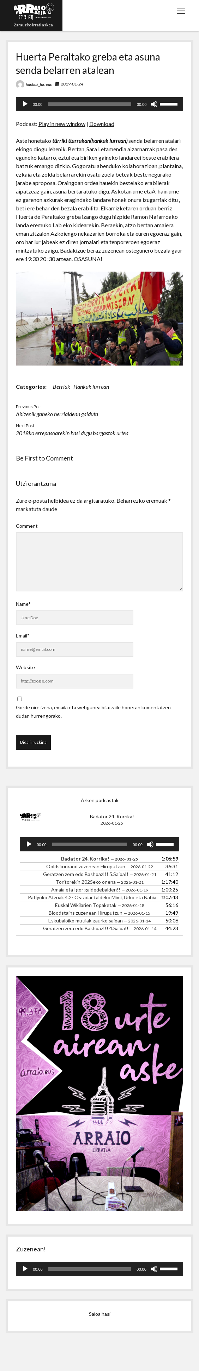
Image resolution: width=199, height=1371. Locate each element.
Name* (23, 604)
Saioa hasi (99, 1314)
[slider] (89, 104)
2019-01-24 (72, 84)
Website (25, 667)
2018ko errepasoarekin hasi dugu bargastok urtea (72, 433)
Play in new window (61, 123)
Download (101, 123)
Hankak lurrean (91, 386)
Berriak (61, 386)
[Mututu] (154, 104)
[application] (99, 104)
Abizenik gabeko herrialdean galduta (57, 414)
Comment (27, 526)
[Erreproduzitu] (25, 104)
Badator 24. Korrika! (112, 816)
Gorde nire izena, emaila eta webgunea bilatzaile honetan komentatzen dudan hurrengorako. (93, 711)
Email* (23, 636)
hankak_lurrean (39, 84)
